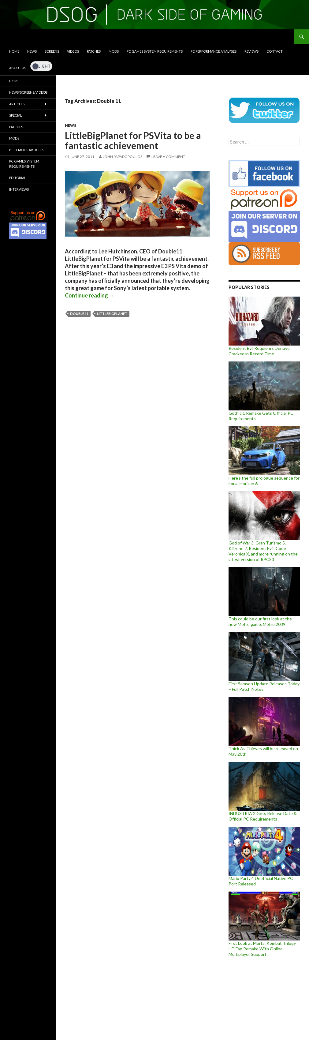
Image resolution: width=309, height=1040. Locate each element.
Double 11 (79, 314)
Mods (114, 51)
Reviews (251, 51)
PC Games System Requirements (155, 51)
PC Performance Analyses (213, 51)
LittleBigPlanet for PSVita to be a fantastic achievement (133, 140)
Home (14, 51)
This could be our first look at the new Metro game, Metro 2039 (260, 621)
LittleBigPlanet (112, 314)
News (32, 51)
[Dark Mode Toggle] (41, 66)
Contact (274, 51)
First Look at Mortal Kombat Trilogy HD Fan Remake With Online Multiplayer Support (262, 949)
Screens (52, 51)
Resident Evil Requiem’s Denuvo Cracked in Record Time (259, 351)
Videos (73, 51)
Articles (16, 104)
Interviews (19, 189)
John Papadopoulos (122, 156)
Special (15, 115)
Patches (94, 51)
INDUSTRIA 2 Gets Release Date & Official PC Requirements (263, 816)
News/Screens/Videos (28, 92)
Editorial (17, 178)
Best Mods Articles (26, 150)
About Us (17, 68)
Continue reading (89, 295)
